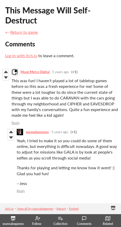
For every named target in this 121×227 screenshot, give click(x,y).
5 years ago (60, 72)
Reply (16, 123)
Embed (74, 209)
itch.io (9, 209)
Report (61, 209)
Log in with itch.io (21, 55)
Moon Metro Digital (35, 72)
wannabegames (37, 132)
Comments (84, 221)
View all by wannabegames (35, 209)
